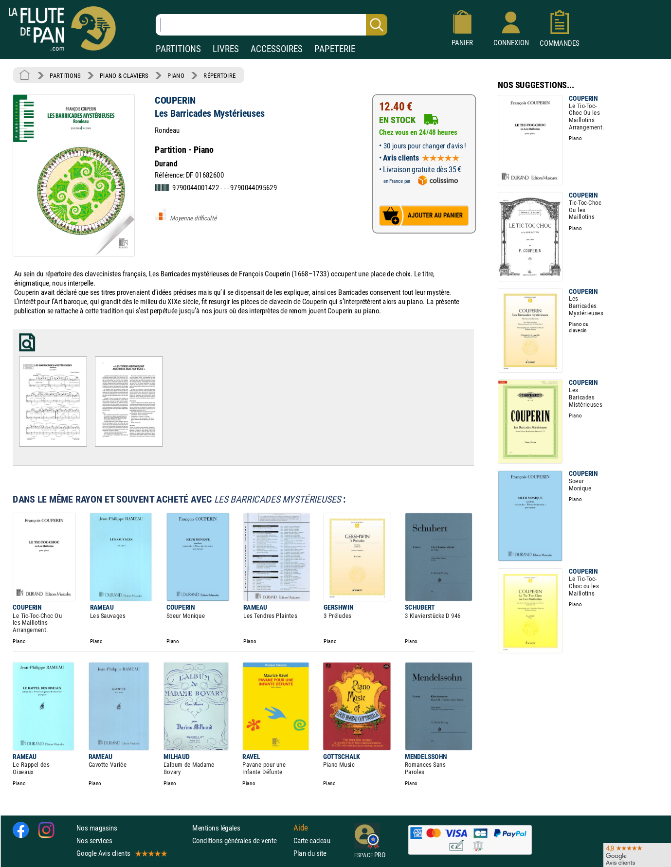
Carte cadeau (311, 840)
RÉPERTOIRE (219, 75)
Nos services (94, 840)
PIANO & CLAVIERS (124, 75)
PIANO (175, 75)
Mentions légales (216, 827)
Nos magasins (96, 827)
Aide (300, 827)
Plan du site (309, 853)
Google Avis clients (121, 853)
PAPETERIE (334, 48)
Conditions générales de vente (240, 840)
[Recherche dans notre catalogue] (271, 25)
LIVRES (226, 48)
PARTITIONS (178, 48)
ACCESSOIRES (277, 48)
